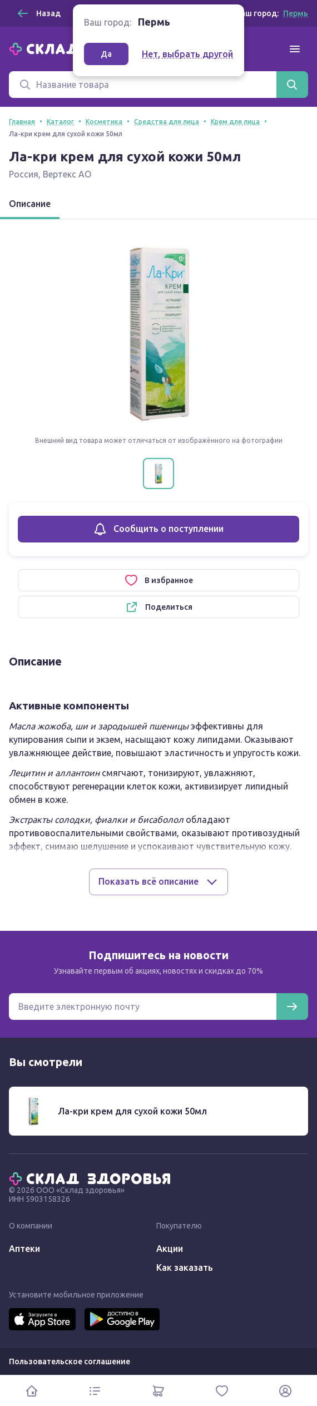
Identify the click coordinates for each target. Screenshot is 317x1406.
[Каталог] (95, 1390)
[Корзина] (158, 1390)
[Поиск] (142, 84)
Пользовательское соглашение (69, 1361)
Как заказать (184, 1267)
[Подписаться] (292, 1006)
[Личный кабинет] (285, 1390)
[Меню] (294, 49)
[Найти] (292, 84)
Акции (169, 1249)
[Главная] (92, 1178)
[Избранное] (222, 1390)
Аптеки (24, 1249)
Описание (30, 204)
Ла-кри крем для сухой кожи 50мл (132, 1111)
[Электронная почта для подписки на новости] (142, 1006)
